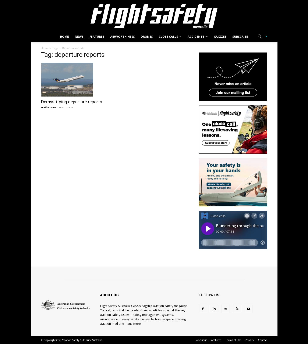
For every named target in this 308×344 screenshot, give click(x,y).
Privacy (249, 340)
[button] (261, 37)
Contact (262, 340)
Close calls (170, 37)
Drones (147, 37)
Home (64, 37)
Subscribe (240, 37)
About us (201, 340)
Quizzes (220, 37)
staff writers (48, 107)
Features (96, 37)
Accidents (198, 37)
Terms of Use (233, 340)
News (79, 37)
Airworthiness (122, 37)
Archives (216, 340)
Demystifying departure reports (71, 101)
